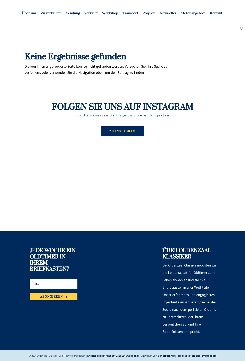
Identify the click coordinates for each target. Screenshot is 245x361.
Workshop (110, 15)
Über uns (29, 15)
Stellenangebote (193, 15)
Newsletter (168, 15)
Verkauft (91, 15)
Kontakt (216, 15)
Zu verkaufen (51, 15)
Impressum (209, 356)
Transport (130, 15)
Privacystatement (188, 356)
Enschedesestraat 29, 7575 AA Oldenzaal (113, 356)
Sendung (73, 15)
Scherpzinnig (166, 356)
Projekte (148, 15)
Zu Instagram (122, 131)
